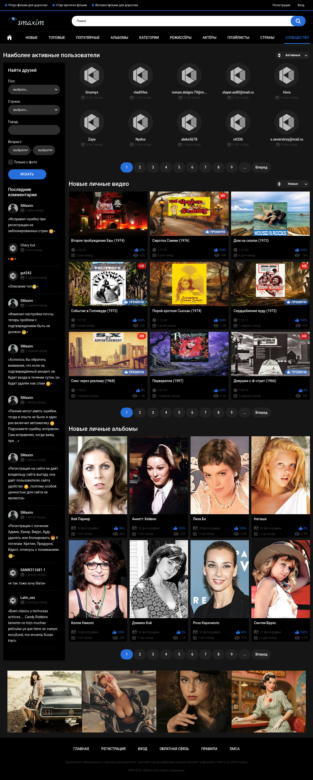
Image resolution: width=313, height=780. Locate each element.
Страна (14, 101)
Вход (301, 5)
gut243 (26, 273)
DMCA (235, 749)
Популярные (87, 38)
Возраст (15, 142)
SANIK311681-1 (33, 570)
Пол (11, 81)
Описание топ (23, 286)
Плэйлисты (238, 38)
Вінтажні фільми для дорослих (116, 5)
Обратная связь (174, 749)
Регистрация (281, 5)
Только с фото (25, 162)
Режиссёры (181, 38)
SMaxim (27, 206)
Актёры (210, 38)
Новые (31, 38)
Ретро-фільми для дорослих (28, 5)
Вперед (261, 167)
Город (13, 122)
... (244, 167)
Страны (267, 38)
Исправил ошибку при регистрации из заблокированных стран (31, 225)
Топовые (56, 38)
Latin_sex (28, 598)
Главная (9, 37)
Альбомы (119, 38)
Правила (209, 749)
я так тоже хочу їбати (27, 583)
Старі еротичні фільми (71, 5)
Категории (149, 38)
